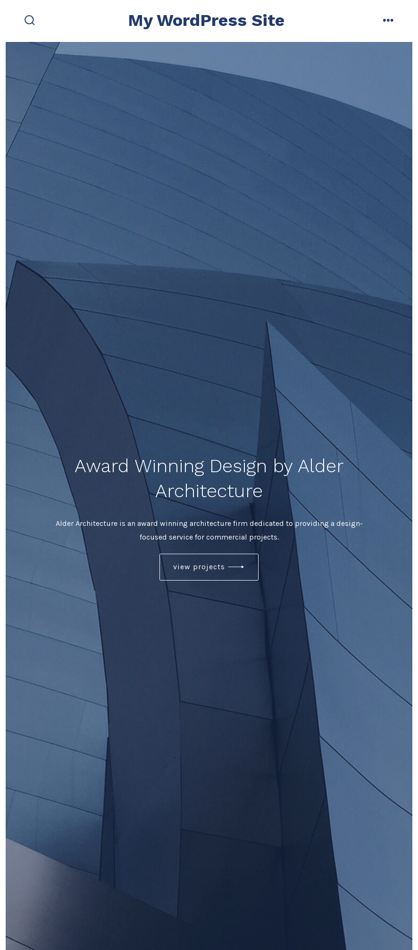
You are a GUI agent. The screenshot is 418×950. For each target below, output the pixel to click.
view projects (199, 566)
